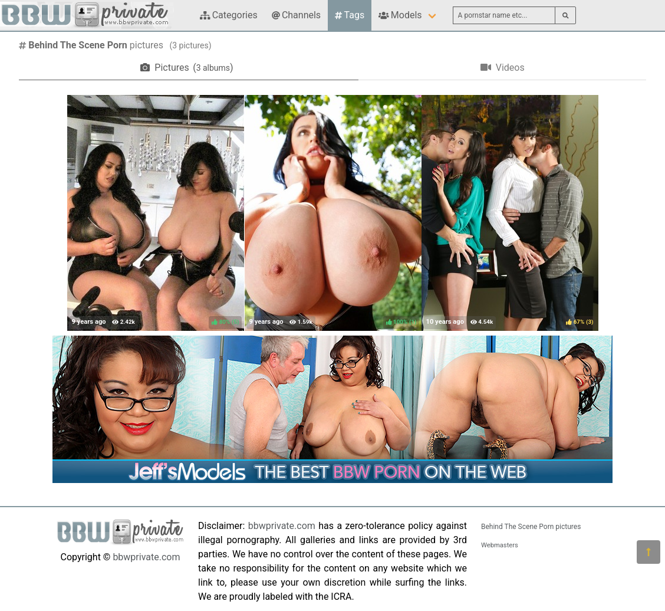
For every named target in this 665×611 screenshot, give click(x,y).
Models (400, 15)
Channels (296, 15)
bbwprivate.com (146, 557)
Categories (229, 15)
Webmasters (499, 545)
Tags (349, 15)
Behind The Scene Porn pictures (531, 527)
